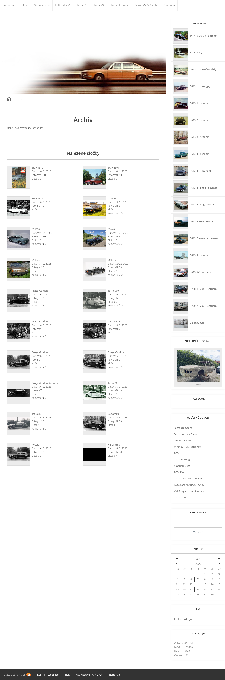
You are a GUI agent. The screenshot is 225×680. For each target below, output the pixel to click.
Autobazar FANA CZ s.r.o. (189, 485)
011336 (36, 260)
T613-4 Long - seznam (203, 204)
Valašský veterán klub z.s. (189, 491)
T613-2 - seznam (199, 120)
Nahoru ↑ (114, 674)
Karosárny (114, 444)
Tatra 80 (36, 413)
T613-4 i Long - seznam (203, 187)
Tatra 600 (113, 290)
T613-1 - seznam (199, 103)
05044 (198, 384)
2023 (198, 563)
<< (177, 558)
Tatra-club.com (183, 428)
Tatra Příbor (181, 497)
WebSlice (53, 674)
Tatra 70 (112, 383)
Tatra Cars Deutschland (188, 478)
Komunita (169, 5)
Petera (36, 444)
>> (219, 558)
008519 (112, 260)
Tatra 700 (99, 5)
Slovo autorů (42, 5)
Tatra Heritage (182, 459)
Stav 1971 (113, 167)
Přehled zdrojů (183, 619)
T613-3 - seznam (199, 137)
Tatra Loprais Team (185, 434)
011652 (36, 229)
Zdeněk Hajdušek (184, 440)
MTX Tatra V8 (63, 5)
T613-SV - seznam (200, 272)
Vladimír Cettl (182, 466)
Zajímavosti (197, 322)
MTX (176, 453)
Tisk (67, 674)
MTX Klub (179, 472)
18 (177, 589)
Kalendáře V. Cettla (145, 5)
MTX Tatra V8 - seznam (203, 35)
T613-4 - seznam (199, 153)
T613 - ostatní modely (203, 69)
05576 (111, 229)
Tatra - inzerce (119, 5)
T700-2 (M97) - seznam (203, 305)
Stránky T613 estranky (187, 447)
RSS (39, 674)
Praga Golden (40, 290)
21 (198, 589)
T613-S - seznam (199, 255)
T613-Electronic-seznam (204, 238)
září (198, 558)
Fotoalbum (9, 5)
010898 (112, 198)
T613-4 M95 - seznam (202, 221)
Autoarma (114, 321)
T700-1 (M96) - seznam (203, 289)
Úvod (25, 5)
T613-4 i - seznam (200, 170)
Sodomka (113, 413)
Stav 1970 (37, 167)
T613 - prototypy (200, 86)
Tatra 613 (82, 5)
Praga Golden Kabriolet (46, 383)
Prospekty (196, 52)
